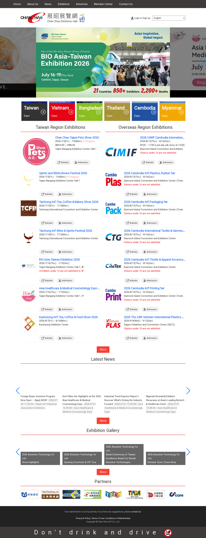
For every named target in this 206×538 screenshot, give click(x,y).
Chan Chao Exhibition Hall (54, 17)
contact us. (136, 511)
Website (65, 162)
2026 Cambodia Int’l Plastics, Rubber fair (149, 173)
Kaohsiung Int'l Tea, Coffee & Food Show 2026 (68, 317)
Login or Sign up (142, 18)
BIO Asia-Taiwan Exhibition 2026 (59, 259)
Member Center (103, 4)
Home (17, 4)
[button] (202, 62)
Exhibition (64, 4)
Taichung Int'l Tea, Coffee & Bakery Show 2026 (68, 202)
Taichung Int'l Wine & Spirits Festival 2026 (65, 230)
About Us (32, 4)
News (48, 4)
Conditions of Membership (117, 518)
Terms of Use (98, 518)
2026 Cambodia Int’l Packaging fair (146, 202)
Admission (83, 162)
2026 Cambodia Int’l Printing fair (144, 288)
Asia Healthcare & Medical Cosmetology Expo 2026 (71, 288)
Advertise (82, 4)
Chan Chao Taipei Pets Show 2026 (77, 137)
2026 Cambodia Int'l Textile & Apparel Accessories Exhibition (162, 259)
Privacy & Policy (83, 518)
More (103, 349)
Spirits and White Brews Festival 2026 (63, 173)
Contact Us (126, 4)
